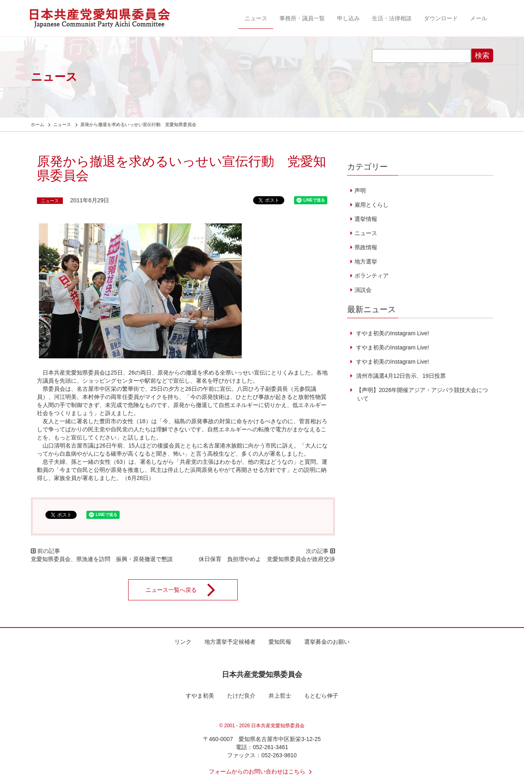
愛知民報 (279, 641)
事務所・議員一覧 (302, 18)
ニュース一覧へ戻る (186, 589)
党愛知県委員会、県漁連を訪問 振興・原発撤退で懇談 (102, 559)
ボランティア (371, 275)
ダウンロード (441, 18)
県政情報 (365, 247)
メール (478, 18)
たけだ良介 (241, 695)
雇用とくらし (371, 204)
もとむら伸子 (321, 695)
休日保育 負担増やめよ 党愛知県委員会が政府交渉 (267, 559)
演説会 (363, 290)
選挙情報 (365, 219)
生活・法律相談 (392, 18)
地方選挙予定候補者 (230, 641)
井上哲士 (279, 695)
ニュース (256, 18)
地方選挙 (365, 261)
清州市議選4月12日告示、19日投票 (400, 376)
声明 (360, 190)
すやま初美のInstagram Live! (391, 333)
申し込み (348, 18)
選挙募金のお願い (327, 641)
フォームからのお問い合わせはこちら (262, 771)
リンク (182, 641)
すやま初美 (200, 695)
